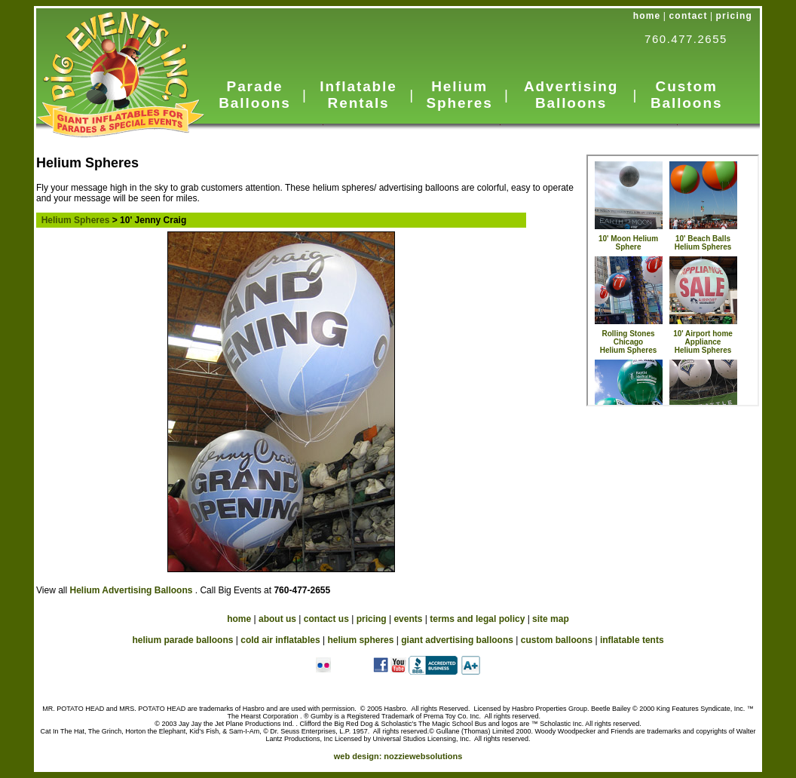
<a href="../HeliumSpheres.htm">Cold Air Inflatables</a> (672, 280)
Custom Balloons (686, 94)
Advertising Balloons (571, 94)
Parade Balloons (254, 94)
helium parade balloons (182, 640)
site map (550, 619)
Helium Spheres (459, 94)
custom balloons (556, 640)
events (407, 619)
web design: (398, 756)
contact (688, 16)
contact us (326, 619)
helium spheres (360, 640)
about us (277, 619)
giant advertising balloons (457, 640)
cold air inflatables (280, 640)
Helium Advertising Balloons (131, 590)
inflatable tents (632, 640)
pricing (734, 16)
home (647, 16)
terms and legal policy (477, 619)
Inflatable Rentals (358, 94)
